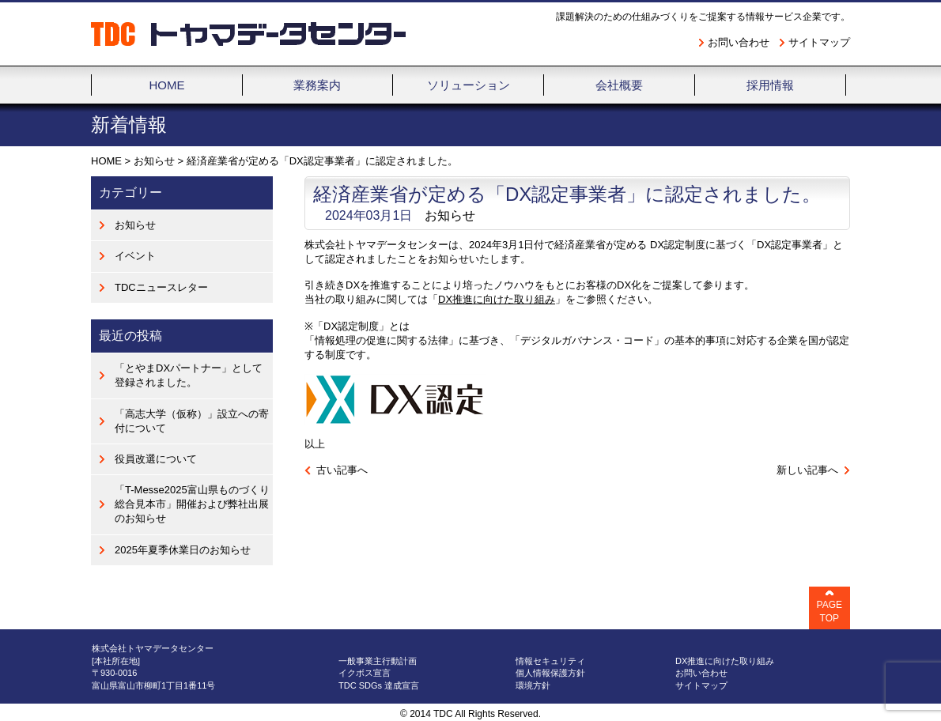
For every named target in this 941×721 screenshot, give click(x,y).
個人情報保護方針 (550, 673)
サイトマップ (819, 42)
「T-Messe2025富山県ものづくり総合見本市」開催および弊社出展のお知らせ (192, 504)
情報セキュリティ (550, 661)
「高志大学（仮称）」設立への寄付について (192, 421)
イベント (135, 256)
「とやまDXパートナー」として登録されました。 (189, 375)
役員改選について (156, 459)
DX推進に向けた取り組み (496, 299)
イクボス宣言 (364, 673)
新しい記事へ (807, 470)
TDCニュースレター (161, 287)
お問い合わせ (738, 42)
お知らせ (154, 161)
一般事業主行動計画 (377, 661)
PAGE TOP (829, 611)
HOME (106, 161)
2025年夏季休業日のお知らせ (183, 550)
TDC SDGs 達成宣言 (378, 685)
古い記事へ (342, 470)
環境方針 (533, 685)
